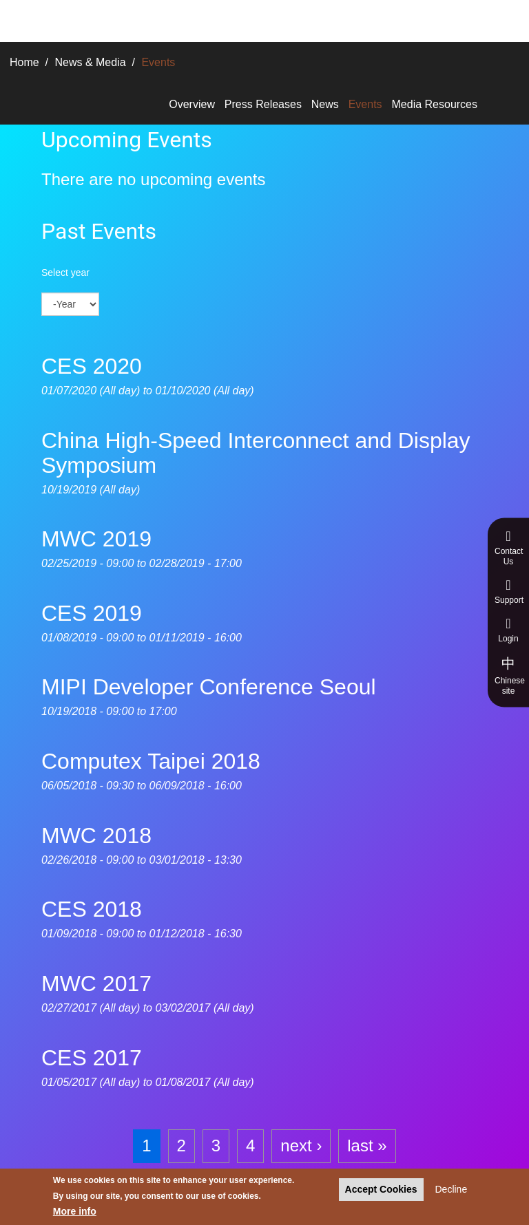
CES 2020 (91, 366)
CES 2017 (91, 1057)
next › (301, 1145)
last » (366, 1145)
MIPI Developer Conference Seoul (208, 686)
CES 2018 (91, 909)
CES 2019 (91, 613)
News (325, 104)
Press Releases (263, 104)
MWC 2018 (96, 835)
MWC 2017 (96, 983)
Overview (192, 104)
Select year (65, 272)
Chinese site (510, 675)
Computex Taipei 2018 (150, 761)
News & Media (89, 62)
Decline (451, 1189)
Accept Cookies (381, 1189)
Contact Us (509, 547)
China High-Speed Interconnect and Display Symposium (255, 453)
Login (508, 630)
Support (509, 591)
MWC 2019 (96, 538)
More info (74, 1211)
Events (365, 104)
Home (24, 62)
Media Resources (435, 104)
